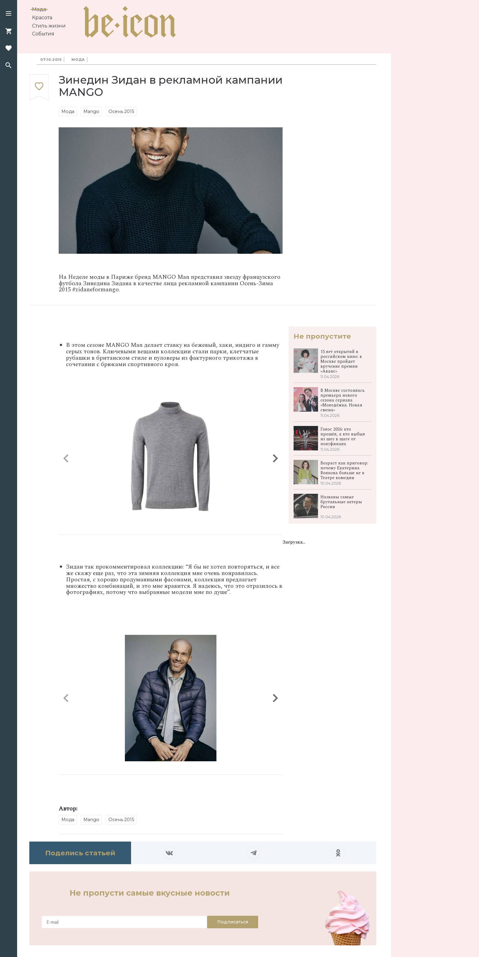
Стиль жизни (49, 26)
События (43, 34)
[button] (8, 14)
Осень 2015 (121, 111)
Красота (42, 17)
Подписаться (232, 922)
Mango (91, 111)
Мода (39, 9)
